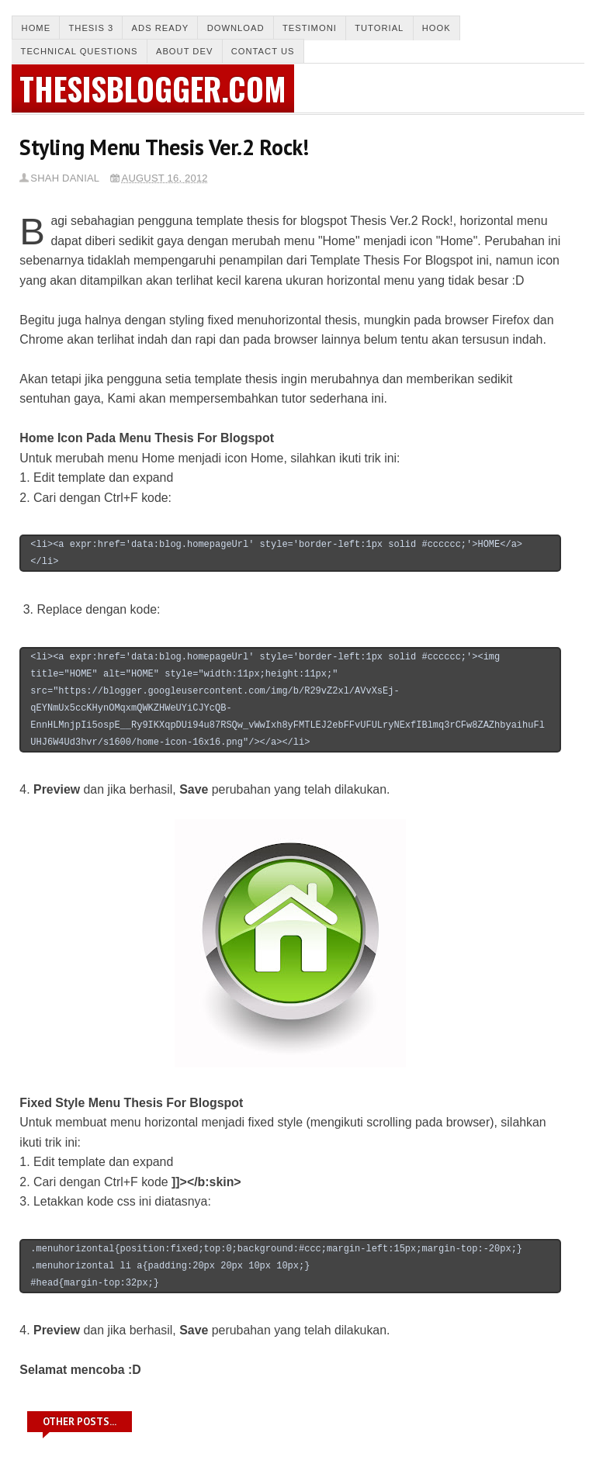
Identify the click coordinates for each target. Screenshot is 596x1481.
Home (36, 28)
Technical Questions (79, 51)
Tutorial (379, 28)
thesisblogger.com (152, 88)
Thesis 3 (90, 28)
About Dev (184, 51)
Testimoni (309, 28)
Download (236, 28)
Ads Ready (160, 28)
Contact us (263, 51)
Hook (436, 28)
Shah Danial (64, 178)
